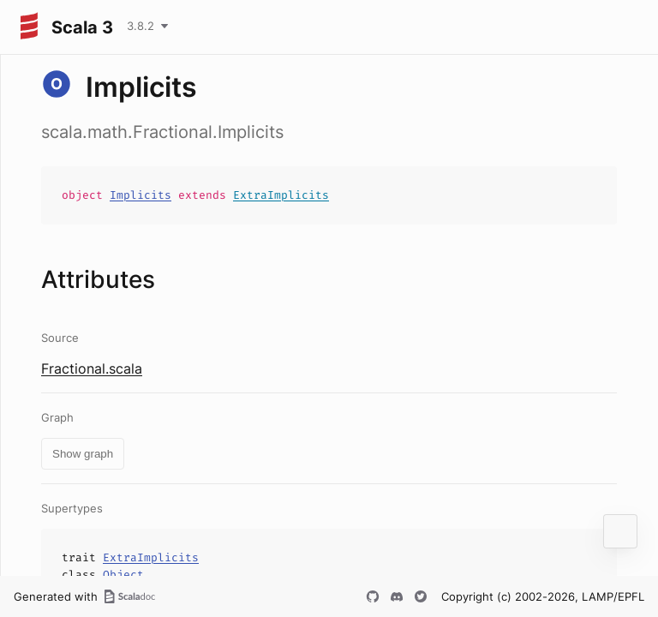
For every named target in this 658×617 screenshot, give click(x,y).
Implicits (140, 195)
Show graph (82, 453)
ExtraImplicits (281, 195)
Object (123, 574)
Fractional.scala (91, 368)
